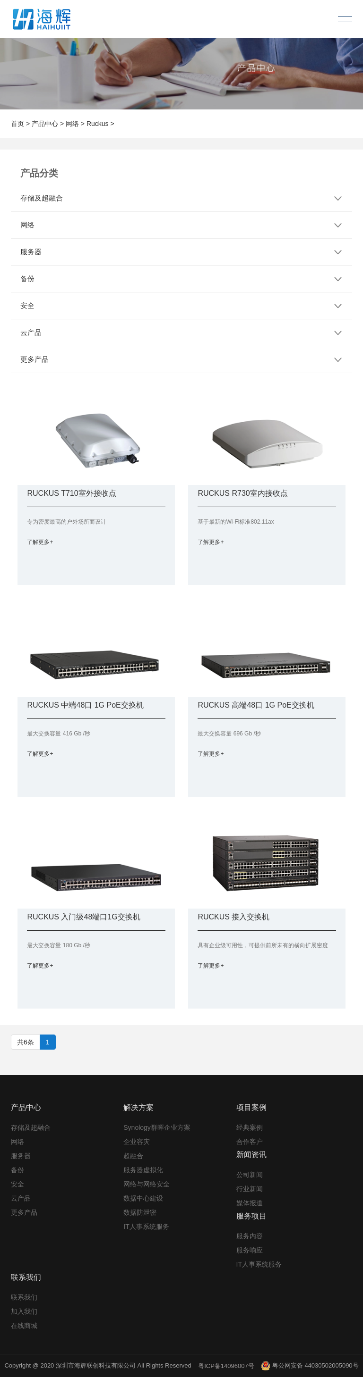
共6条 (25, 1042)
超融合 (133, 1156)
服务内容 (249, 1236)
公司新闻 (249, 1174)
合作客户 (249, 1141)
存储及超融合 (31, 1127)
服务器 (21, 1156)
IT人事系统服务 (146, 1226)
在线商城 (24, 1325)
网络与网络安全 (146, 1184)
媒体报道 (249, 1203)
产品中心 (45, 123)
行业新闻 (249, 1189)
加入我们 (24, 1311)
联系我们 (24, 1297)
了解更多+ (40, 542)
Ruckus (97, 123)
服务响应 (249, 1250)
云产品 (21, 1198)
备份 (17, 1170)
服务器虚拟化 (143, 1170)
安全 (17, 1184)
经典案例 (249, 1127)
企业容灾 (136, 1141)
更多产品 (24, 1212)
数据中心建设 (143, 1198)
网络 (72, 123)
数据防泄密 (139, 1212)
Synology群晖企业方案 (156, 1127)
